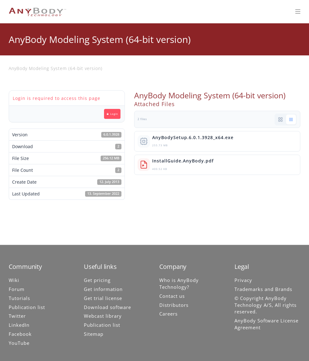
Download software (107, 307)
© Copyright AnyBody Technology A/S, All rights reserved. (265, 305)
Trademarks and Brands (263, 289)
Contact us (172, 296)
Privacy (243, 280)
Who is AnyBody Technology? (179, 283)
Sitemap (93, 334)
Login (112, 113)
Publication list (27, 307)
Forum (17, 289)
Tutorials (19, 298)
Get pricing (97, 280)
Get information (103, 289)
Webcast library (103, 316)
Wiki (14, 280)
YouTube (19, 343)
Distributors (174, 305)
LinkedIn (19, 325)
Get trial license (103, 298)
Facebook (20, 334)
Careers (168, 314)
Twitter (17, 316)
